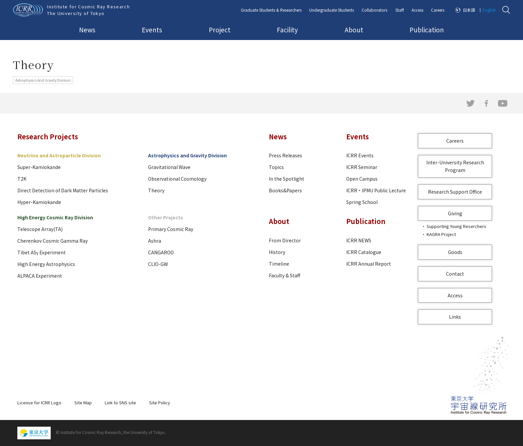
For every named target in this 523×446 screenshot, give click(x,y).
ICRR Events (360, 155)
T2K (21, 178)
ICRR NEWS (358, 240)
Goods (455, 252)
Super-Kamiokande (39, 167)
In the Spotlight (286, 178)
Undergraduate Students (331, 10)
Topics (276, 167)
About (354, 29)
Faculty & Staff (284, 275)
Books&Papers (285, 190)
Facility (287, 29)
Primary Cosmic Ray (170, 229)
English (489, 10)
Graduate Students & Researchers (271, 10)
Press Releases (285, 155)
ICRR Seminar (361, 167)
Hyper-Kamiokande (39, 202)
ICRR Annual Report (368, 263)
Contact (455, 273)
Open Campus (362, 178)
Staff (399, 10)
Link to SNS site (120, 402)
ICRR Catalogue (363, 252)
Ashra (154, 240)
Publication (427, 29)
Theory (156, 190)
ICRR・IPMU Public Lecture (376, 190)
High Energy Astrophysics (46, 264)
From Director (285, 240)
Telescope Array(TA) (40, 229)
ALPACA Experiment (39, 275)
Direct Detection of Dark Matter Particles (62, 190)
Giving (455, 213)
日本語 (469, 10)
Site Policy (159, 402)
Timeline (279, 263)
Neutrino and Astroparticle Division (59, 155)
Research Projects (47, 136)
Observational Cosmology (177, 178)
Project (219, 29)
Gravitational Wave (169, 167)
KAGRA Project (441, 234)
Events (152, 29)
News (87, 29)
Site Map (83, 402)
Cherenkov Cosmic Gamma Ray (52, 240)
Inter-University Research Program (455, 166)
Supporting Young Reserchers (456, 226)
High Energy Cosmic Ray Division (55, 217)
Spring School (362, 202)
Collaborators (374, 10)
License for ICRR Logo (39, 402)
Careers (437, 10)
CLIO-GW (158, 264)
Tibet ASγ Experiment (41, 252)
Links (455, 316)
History (277, 252)
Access (417, 10)
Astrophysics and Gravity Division (187, 155)
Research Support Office (455, 191)
